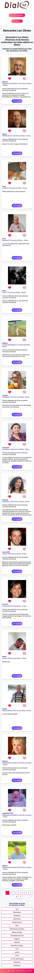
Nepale (4, 134)
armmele (5, 500)
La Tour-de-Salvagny (17, 959)
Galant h (5, 866)
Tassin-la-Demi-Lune (17, 935)
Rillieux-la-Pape (17, 932)
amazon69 (5, 447)
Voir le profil (17, 101)
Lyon (17, 909)
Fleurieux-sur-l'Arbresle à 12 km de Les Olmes (16, 83)
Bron (17, 925)
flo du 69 (5, 604)
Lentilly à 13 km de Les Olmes (11, 188)
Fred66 (4, 709)
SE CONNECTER (17, 21)
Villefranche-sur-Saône (17, 929)
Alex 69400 (6, 552)
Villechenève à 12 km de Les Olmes (13, 136)
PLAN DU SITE (20, 971)
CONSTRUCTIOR (7, 813)
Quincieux (17, 962)
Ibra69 (4, 656)
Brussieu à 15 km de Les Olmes (12, 240)
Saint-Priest (17, 919)
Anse (17, 949)
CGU (12, 971)
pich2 (4, 238)
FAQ (8, 971)
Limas (17, 955)
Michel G (5, 82)
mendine (5, 395)
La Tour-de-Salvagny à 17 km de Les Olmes (16, 345)
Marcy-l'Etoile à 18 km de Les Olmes (13, 710)
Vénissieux (17, 916)
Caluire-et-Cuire (17, 922)
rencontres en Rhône (18, 905)
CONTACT (29, 971)
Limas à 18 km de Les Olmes (11, 554)
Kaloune (5, 761)
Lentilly (17, 952)
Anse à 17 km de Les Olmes (11, 292)
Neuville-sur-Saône (17, 945)
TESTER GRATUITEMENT (17, 15)
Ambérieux (17, 965)
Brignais (17, 939)
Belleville (17, 942)
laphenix (5, 343)
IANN (4, 291)
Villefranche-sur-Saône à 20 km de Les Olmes (16, 763)
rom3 (4, 186)
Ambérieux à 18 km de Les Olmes (13, 397)
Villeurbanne (17, 912)
